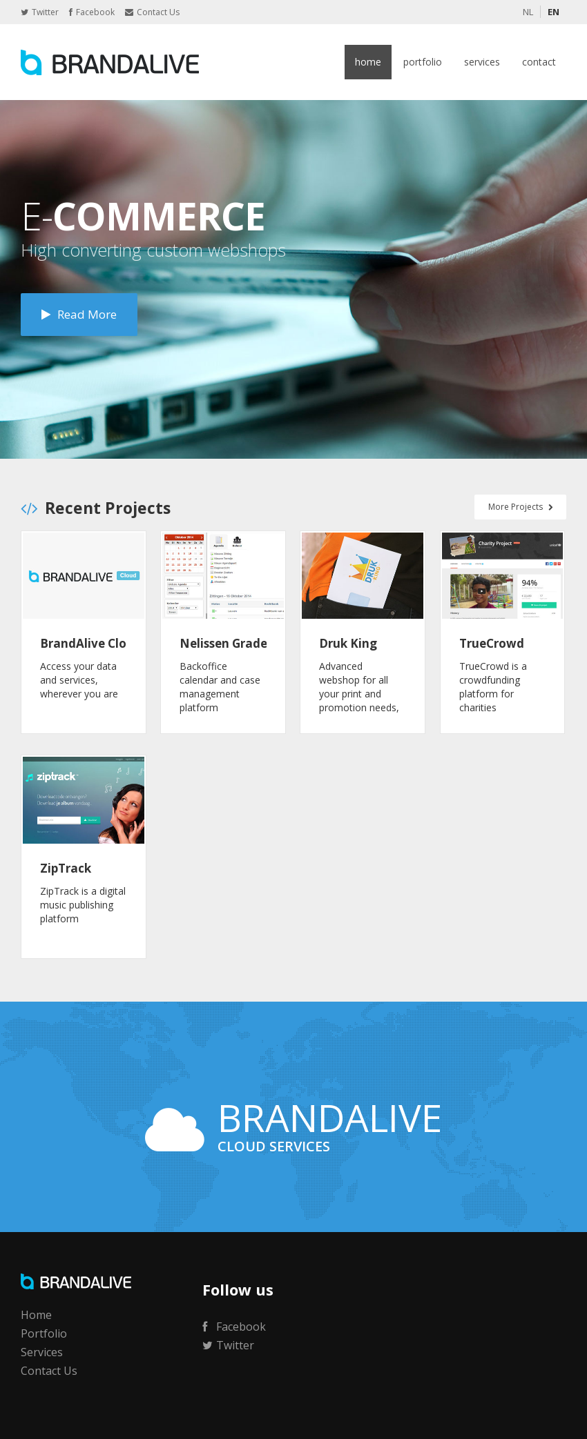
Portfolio (422, 61)
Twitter (40, 12)
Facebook (92, 12)
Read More (79, 314)
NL (528, 12)
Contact (539, 61)
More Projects (520, 507)
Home (368, 61)
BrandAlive (110, 62)
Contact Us (152, 12)
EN (553, 12)
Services (482, 61)
